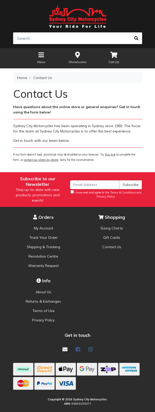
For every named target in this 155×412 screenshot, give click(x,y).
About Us (43, 292)
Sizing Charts (111, 228)
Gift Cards (111, 237)
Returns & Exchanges (43, 301)
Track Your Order (43, 237)
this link (110, 154)
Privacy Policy (43, 320)
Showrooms (77, 57)
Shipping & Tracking (43, 247)
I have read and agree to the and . (106, 194)
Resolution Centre (43, 256)
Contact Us (111, 247)
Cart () (113, 57)
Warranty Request (43, 265)
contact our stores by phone (41, 160)
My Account (43, 228)
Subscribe (131, 184)
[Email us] (65, 349)
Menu (41, 57)
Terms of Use (43, 310)
